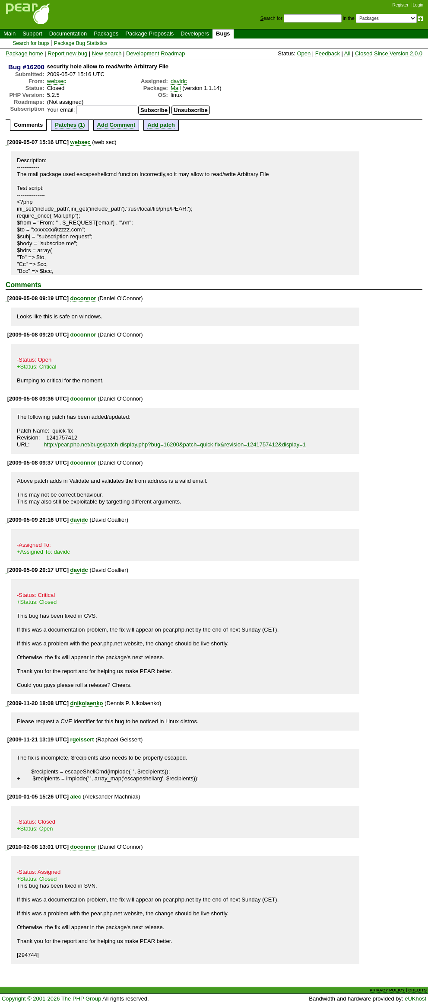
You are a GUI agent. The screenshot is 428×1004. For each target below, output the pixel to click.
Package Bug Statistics (81, 43)
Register (401, 5)
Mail (176, 88)
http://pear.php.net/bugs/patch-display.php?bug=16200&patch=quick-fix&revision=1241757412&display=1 (175, 444)
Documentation (68, 33)
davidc (179, 81)
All (347, 53)
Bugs (223, 33)
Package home (24, 53)
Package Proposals (149, 33)
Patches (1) (70, 125)
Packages (106, 33)
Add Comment (116, 125)
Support (32, 33)
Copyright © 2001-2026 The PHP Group (51, 998)
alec (75, 796)
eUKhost (415, 998)
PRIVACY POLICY (387, 990)
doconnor (83, 298)
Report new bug (67, 53)
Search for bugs (31, 43)
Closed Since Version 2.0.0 (388, 53)
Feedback (327, 53)
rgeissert (82, 739)
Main (9, 33)
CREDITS (417, 990)
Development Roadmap (155, 53)
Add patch (161, 125)
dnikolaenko (86, 703)
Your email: (61, 109)
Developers (195, 33)
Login (418, 5)
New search (107, 53)
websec (56, 81)
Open (304, 53)
